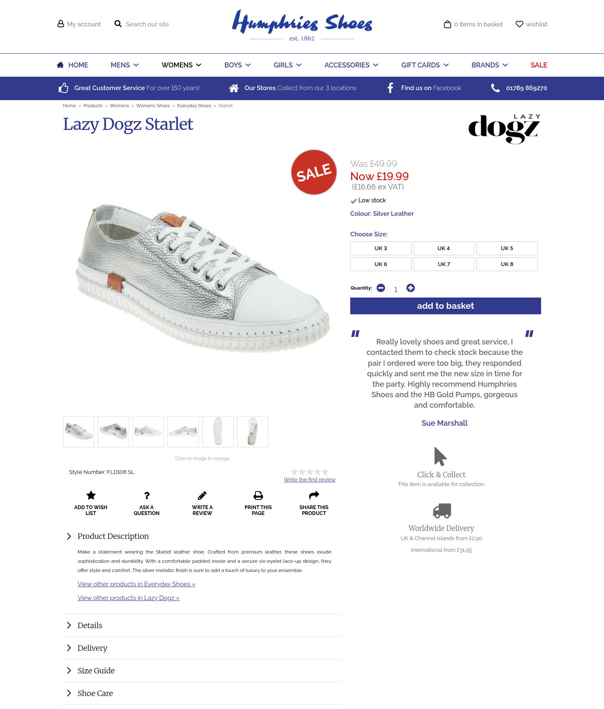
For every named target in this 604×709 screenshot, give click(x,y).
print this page (258, 503)
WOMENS (177, 65)
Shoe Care (95, 693)
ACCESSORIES (347, 65)
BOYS (233, 65)
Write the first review (310, 479)
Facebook (422, 87)
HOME (78, 65)
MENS (120, 65)
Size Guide (96, 670)
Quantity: (361, 288)
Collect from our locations (292, 87)
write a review (202, 503)
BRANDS (485, 65)
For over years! (128, 87)
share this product (313, 503)
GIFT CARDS (420, 65)
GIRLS (283, 65)
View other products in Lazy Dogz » (129, 597)
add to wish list (90, 503)
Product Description (113, 536)
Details (90, 625)
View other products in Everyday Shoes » (136, 583)
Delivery (92, 648)
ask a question (147, 503)
